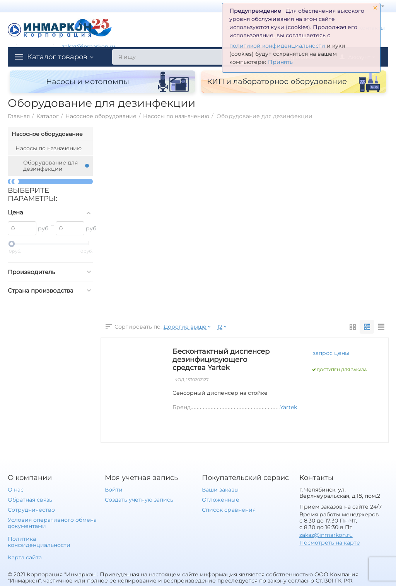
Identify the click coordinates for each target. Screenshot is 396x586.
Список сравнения (228, 509)
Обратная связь (30, 499)
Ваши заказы (220, 489)
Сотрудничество (31, 509)
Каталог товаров (57, 57)
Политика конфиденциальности (39, 541)
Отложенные (220, 499)
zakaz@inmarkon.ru (88, 46)
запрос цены (331, 353)
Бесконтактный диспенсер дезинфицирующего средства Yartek (221, 359)
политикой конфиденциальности (277, 45)
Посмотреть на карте (329, 542)
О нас (16, 489)
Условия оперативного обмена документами (52, 522)
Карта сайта (25, 557)
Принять (280, 61)
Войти (114, 489)
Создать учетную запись (139, 499)
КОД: (179, 379)
